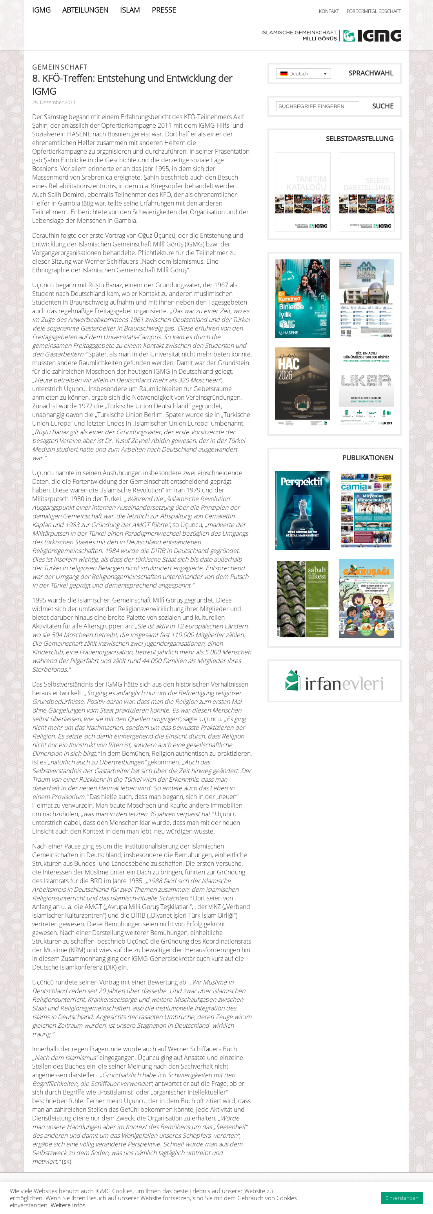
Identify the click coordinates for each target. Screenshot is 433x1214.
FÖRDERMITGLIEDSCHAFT (374, 11)
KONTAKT (329, 11)
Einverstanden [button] (402, 1197)
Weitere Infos (68, 1205)
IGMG (41, 10)
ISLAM (130, 10)
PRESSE (164, 10)
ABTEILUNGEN (85, 10)
